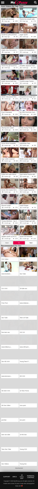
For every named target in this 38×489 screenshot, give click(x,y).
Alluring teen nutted (8, 128)
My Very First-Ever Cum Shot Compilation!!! (28, 112)
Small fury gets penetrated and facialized (10, 34)
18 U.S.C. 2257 (22, 476)
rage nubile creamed (8, 159)
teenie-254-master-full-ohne (10, 190)
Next (30, 243)
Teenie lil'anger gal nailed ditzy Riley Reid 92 (28, 221)
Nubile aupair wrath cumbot (28, 159)
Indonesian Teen (25, 143)
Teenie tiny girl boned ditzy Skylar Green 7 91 (10, 66)
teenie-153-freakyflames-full (28, 50)
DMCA (15, 477)
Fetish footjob (24, 205)
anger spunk (24, 34)
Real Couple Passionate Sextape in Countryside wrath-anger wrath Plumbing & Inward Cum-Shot (28, 190)
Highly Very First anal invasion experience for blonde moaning (10, 50)
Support (6, 477)
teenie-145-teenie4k (8, 19)
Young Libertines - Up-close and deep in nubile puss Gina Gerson (10, 221)
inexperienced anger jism (28, 97)
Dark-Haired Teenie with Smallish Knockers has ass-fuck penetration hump (28, 174)
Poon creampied (7, 112)
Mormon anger (6, 205)
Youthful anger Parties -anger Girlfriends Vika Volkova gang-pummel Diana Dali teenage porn (28, 81)
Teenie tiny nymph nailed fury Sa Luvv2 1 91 (28, 19)
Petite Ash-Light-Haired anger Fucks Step (10, 174)
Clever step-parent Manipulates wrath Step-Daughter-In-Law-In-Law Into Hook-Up (10, 97)
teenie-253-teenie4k (26, 236)
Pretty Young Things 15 (27, 128)
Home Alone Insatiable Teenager (10, 143)
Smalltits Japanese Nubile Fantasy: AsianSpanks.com (28, 66)
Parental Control (31, 476)
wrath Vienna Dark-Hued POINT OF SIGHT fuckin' (10, 81)
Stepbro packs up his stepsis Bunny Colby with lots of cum (10, 236)
